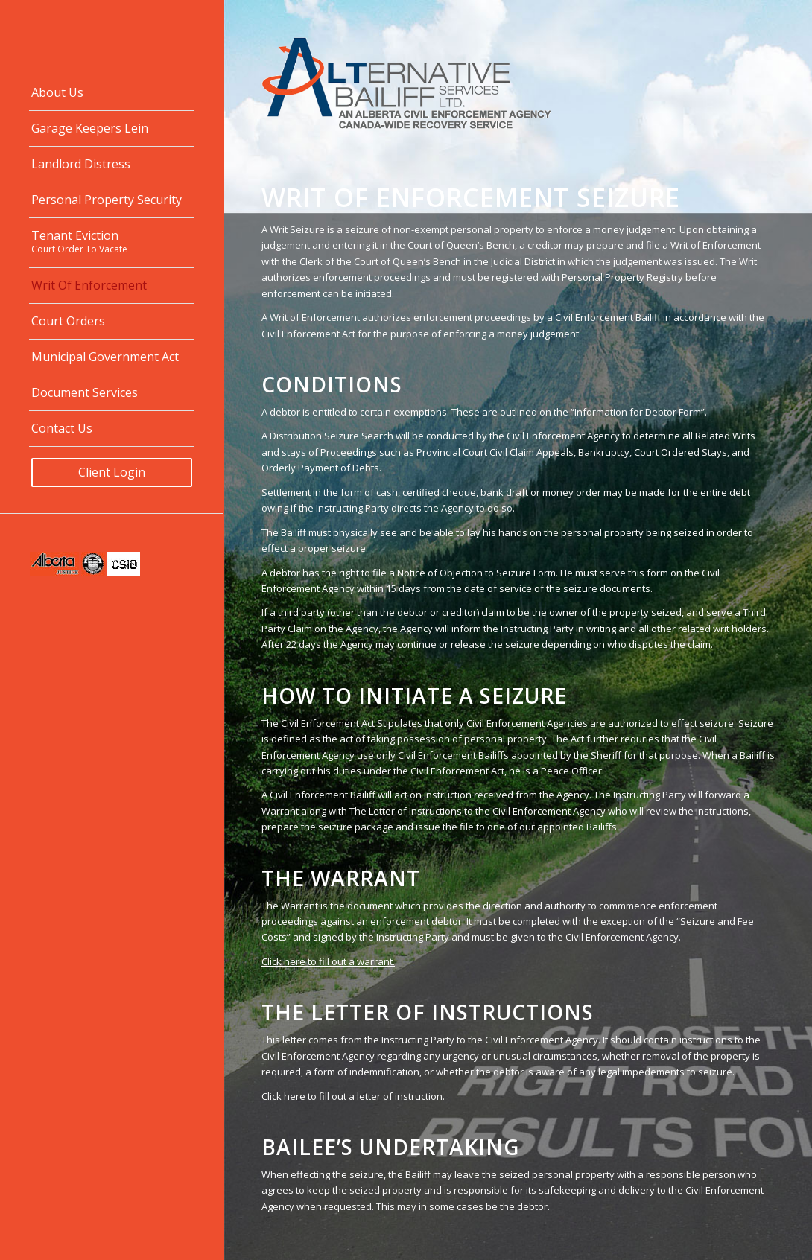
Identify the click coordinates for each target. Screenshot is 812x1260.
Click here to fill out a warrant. (328, 961)
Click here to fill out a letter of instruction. (353, 1096)
